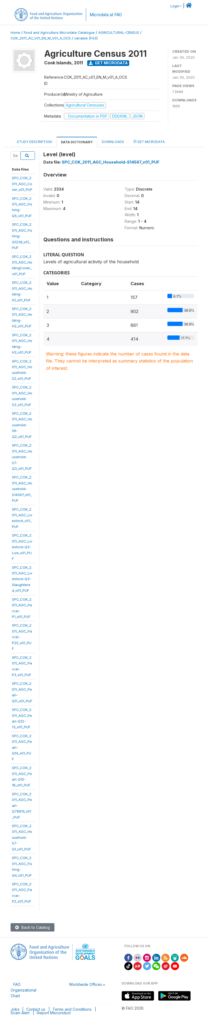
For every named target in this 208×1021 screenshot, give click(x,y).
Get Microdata (108, 63)
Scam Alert (20, 1012)
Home (15, 33)
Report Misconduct (54, 1012)
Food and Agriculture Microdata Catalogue (59, 33)
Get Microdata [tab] (149, 141)
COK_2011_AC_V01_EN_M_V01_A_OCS (41, 38)
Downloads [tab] (113, 142)
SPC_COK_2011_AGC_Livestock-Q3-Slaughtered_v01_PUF (22, 579)
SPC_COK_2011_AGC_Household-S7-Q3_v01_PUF (22, 457)
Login (174, 6)
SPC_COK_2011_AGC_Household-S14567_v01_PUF (22, 489)
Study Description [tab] (34, 142)
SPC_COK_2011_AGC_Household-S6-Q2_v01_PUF (22, 425)
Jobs (15, 1009)
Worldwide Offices (85, 984)
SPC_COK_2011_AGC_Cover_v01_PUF (22, 184)
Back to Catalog (32, 927)
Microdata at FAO (106, 14)
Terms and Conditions (72, 1009)
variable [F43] (86, 38)
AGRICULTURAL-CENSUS (118, 33)
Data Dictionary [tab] (77, 142)
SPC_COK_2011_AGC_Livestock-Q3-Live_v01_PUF (22, 547)
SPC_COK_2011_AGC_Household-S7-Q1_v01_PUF (22, 837)
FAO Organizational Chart (23, 990)
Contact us (35, 1009)
